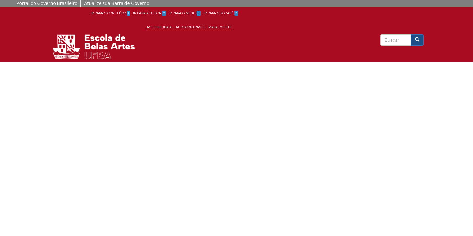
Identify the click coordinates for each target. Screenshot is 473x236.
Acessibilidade (160, 27)
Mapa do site (220, 27)
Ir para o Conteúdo (110, 13)
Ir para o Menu (185, 13)
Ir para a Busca (149, 13)
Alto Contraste (190, 27)
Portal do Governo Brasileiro (46, 3)
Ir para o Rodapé (221, 13)
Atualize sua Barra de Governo (116, 3)
